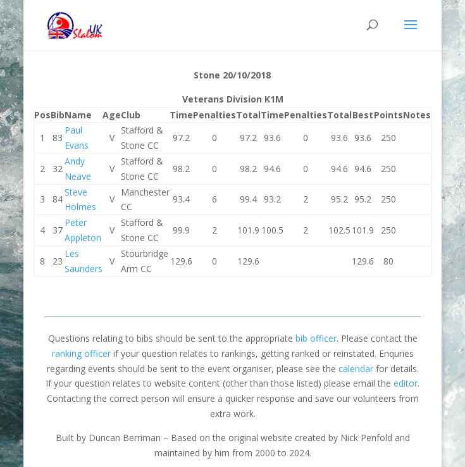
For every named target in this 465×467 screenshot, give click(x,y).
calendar (355, 369)
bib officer (316, 338)
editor (406, 383)
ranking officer (81, 353)
